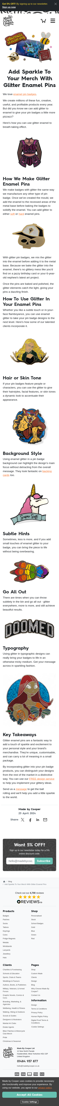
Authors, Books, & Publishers (14, 985)
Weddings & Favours (11, 981)
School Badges (37, 923)
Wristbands (7, 946)
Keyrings (6, 931)
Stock (33, 919)
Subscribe (43, 861)
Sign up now (9, 7)
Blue (33, 931)
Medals (6, 942)
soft (12, 213)
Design (34, 981)
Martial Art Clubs (9, 1023)
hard (21, 213)
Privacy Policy (36, 1012)
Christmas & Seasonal (12, 1041)
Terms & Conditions (39, 1009)
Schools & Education (11, 973)
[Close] (55, 4)
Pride (5, 1037)
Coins (5, 935)
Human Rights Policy (39, 1016)
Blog (10, 881)
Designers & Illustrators (12, 1019)
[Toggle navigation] (52, 20)
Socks (5, 923)
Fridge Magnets (9, 938)
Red (32, 938)
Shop (33, 970)
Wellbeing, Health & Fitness (14, 1008)
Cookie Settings (37, 1027)
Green (33, 935)
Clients (34, 977)
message (21, 789)
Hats (4, 958)
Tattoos (6, 927)
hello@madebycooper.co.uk (28, 1066)
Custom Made (36, 973)
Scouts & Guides (9, 1016)
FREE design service (41, 778)
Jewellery (6, 954)
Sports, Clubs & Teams (12, 977)
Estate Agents (8, 1027)
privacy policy (45, 1088)
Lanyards (6, 950)
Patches (6, 919)
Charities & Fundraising (12, 970)
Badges (6, 916)
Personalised (36, 916)
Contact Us (35, 995)
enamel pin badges (24, 94)
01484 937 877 (27, 1061)
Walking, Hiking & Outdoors (14, 1012)
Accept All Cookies (29, 1095)
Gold (33, 927)
